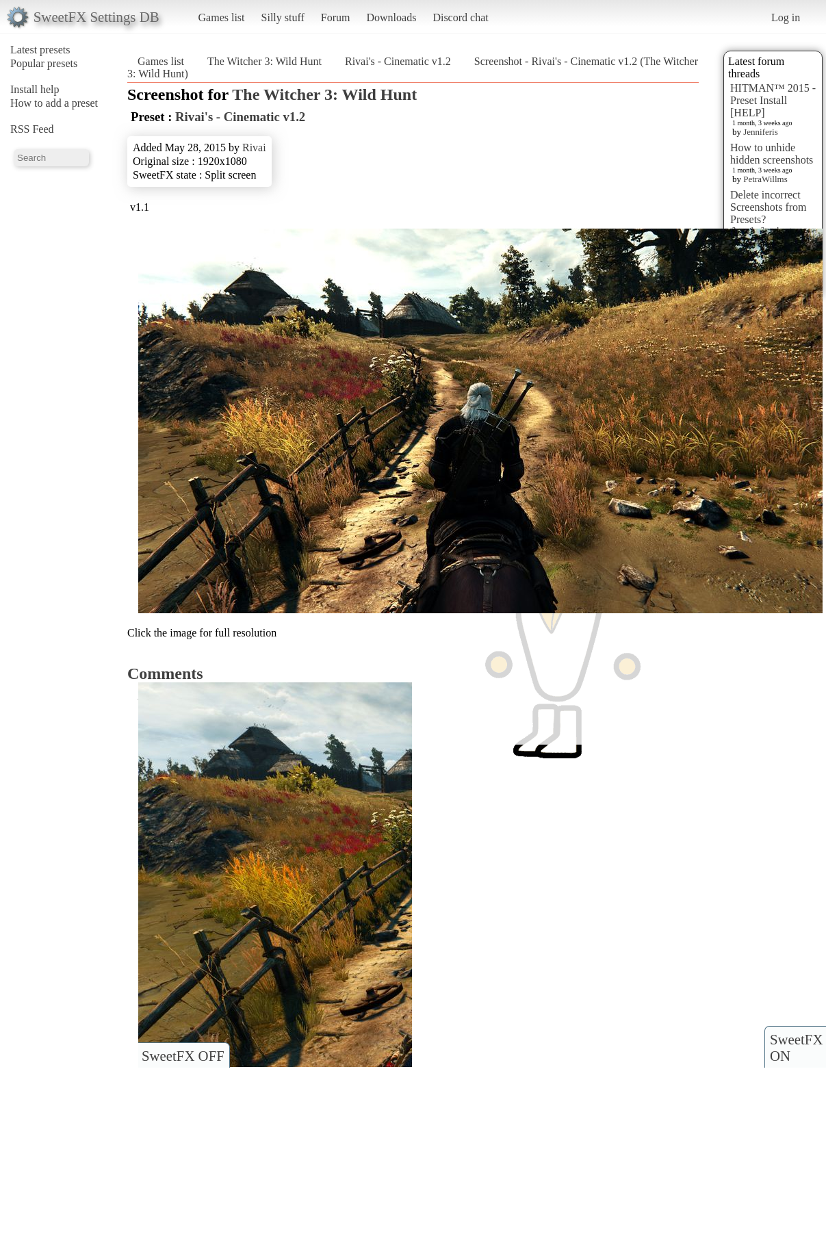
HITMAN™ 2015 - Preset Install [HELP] (773, 100)
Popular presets (43, 63)
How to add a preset (54, 103)
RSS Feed (32, 129)
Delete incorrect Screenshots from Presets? (768, 207)
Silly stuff (283, 17)
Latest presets (40, 49)
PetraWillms (765, 179)
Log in (785, 17)
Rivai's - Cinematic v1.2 (398, 61)
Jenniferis (760, 132)
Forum (335, 17)
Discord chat (460, 17)
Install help (35, 89)
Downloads (391, 17)
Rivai (254, 147)
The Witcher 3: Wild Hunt (264, 61)
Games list (221, 17)
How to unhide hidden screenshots (771, 154)
